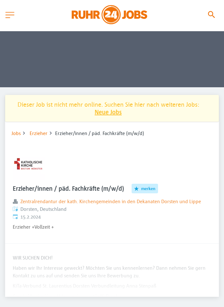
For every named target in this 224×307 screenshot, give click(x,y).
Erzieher (38, 133)
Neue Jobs (108, 112)
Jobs (16, 133)
